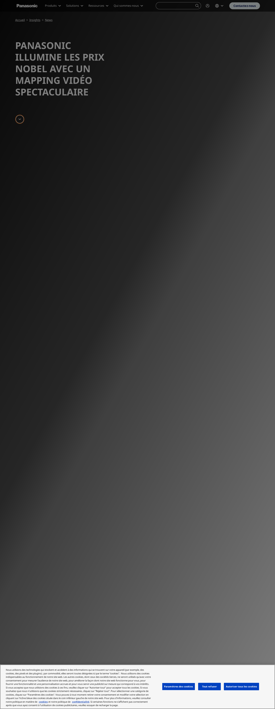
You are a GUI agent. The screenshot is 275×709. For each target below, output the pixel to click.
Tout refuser (209, 686)
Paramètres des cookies (178, 686)
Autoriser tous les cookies (241, 686)
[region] (137, 687)
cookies (43, 701)
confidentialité (80, 701)
